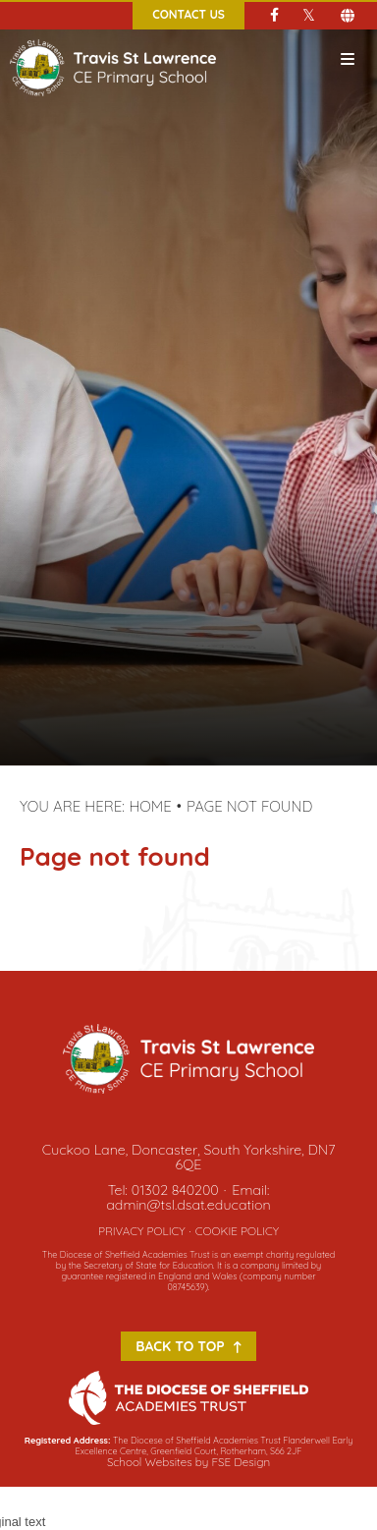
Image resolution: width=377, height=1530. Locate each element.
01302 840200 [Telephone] (175, 1190)
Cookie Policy (237, 1230)
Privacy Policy (142, 1230)
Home (151, 806)
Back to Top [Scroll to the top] (188, 1346)
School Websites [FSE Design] (149, 1461)
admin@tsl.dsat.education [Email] (188, 1205)
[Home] (113, 38)
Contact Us (188, 14)
